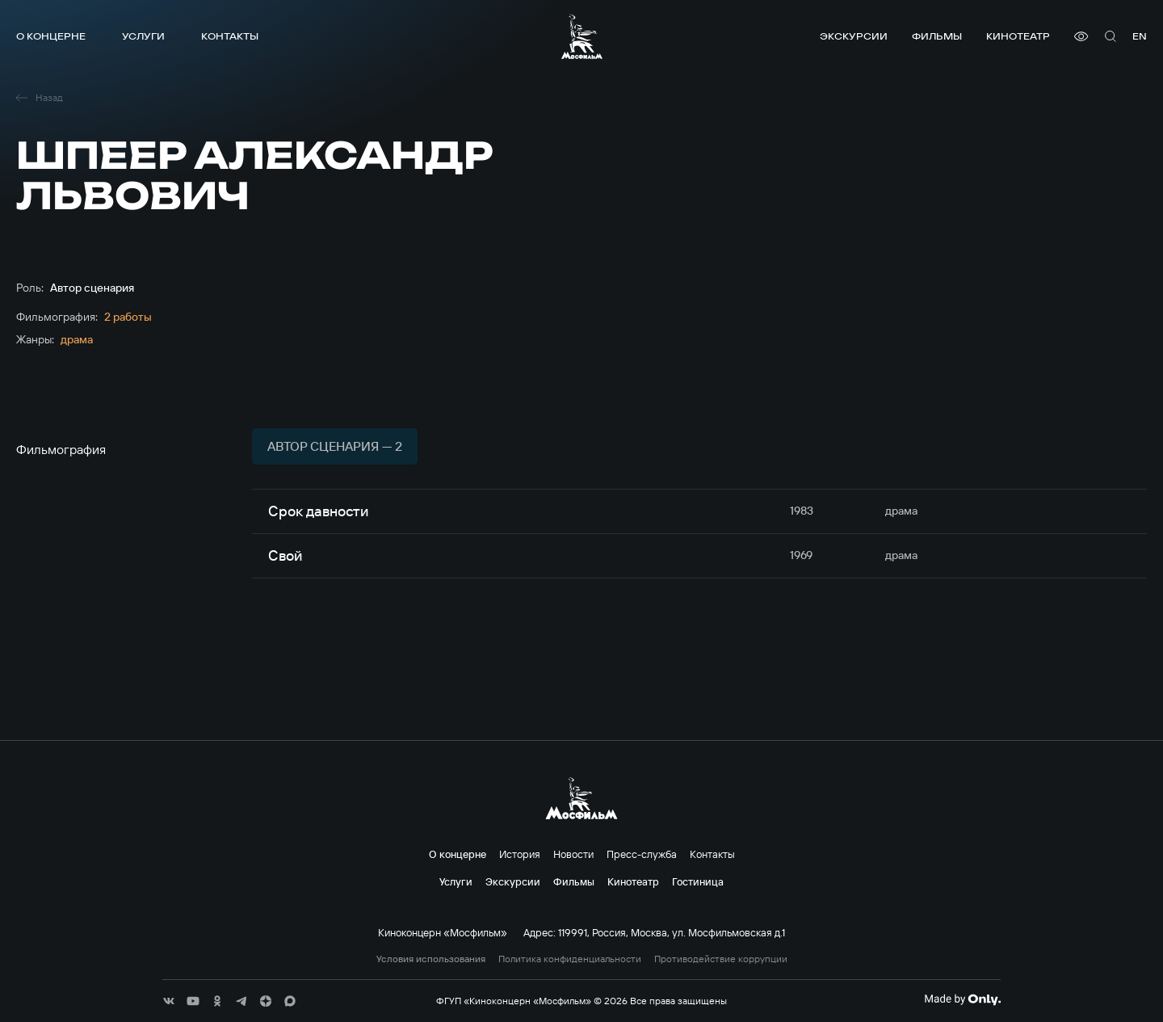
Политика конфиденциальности (569, 959)
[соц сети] (168, 1001)
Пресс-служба (642, 853)
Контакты (229, 36)
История (519, 853)
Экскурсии (854, 36)
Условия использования (430, 959)
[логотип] (581, 36)
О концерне (51, 36)
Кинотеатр (1018, 36)
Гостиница (698, 881)
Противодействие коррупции (720, 959)
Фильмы (937, 36)
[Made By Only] (962, 999)
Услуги (143, 36)
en (1139, 36)
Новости (573, 853)
